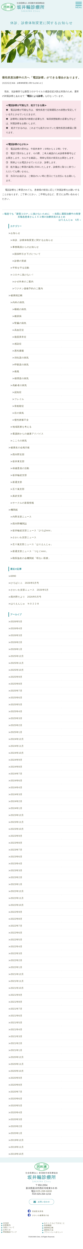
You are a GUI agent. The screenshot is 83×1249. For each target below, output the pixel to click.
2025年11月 (17, 663)
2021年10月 (17, 988)
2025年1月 (16, 732)
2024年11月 (17, 746)
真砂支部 (17, 496)
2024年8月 (16, 766)
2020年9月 (16, 1078)
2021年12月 (17, 974)
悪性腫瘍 (19, 350)
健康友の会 (49, 1230)
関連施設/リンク (10, 1232)
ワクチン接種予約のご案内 (28, 288)
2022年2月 (16, 960)
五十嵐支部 (18, 489)
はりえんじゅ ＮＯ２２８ (25, 603)
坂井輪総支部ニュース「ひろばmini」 (33, 530)
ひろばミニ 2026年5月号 (25, 583)
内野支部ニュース (22, 516)
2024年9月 (16, 760)
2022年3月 (16, 953)
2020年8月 (16, 1085)
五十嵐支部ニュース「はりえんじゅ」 (33, 544)
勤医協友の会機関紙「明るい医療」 (32, 558)
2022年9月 (16, 912)
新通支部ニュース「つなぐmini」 (30, 551)
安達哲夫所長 (37, 1211)
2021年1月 (16, 1050)
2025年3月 (16, 718)
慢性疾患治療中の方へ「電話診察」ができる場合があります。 (41, 77)
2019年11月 (17, 1147)
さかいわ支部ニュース (24, 537)
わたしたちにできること (54, 1223)
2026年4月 (16, 628)
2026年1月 (16, 649)
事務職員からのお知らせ (26, 247)
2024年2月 (16, 801)
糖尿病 (18, 316)
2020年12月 (17, 1057)
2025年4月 (16, 711)
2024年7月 (16, 773)
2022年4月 (16, 946)
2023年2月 (16, 877)
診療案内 (7, 1225)
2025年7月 (16, 690)
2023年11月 (17, 822)
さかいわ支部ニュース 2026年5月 (30, 590)
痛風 (16, 371)
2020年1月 (16, 1133)
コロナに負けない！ (23, 274)
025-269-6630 (44, 1191)
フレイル (19, 399)
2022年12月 (17, 891)
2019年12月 (17, 1140)
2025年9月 (16, 677)
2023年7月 (16, 849)
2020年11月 (17, 1064)
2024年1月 (16, 808)
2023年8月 (16, 843)
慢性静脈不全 (21, 420)
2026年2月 (16, 642)
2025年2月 (16, 725)
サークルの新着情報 (23, 503)
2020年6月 (16, 1098)
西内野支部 (18, 454)
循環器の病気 (21, 378)
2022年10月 (17, 905)
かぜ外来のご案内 (23, 281)
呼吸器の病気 (21, 364)
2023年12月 (17, 815)
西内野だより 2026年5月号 (26, 597)
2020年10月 (17, 1071)
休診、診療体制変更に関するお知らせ (33, 240)
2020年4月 (16, 1112)
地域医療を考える (22, 427)
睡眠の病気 (20, 309)
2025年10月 (17, 670)
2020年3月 (16, 1119)
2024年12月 (17, 739)
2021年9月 (16, 995)
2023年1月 (16, 884)
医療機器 (48, 1225)
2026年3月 (16, 635)
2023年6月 (16, 856)
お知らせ (15, 233)
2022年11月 (17, 898)
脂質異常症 (20, 337)
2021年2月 (16, 1043)
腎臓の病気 (20, 323)
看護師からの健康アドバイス (28, 433)
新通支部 (17, 482)
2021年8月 (16, 1002)
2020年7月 (16, 1091)
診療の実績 (20, 261)
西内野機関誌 (20, 523)
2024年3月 (16, 794)
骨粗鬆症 (19, 406)
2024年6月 (16, 780)
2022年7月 (16, 926)
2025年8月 (16, 684)
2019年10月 (17, 1154)
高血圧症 (19, 330)
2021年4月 (16, 1029)
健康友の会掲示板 (20, 447)
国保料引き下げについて (27, 254)
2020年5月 (16, 1105)
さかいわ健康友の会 (40, 1215)
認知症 (18, 392)
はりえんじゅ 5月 (69, 220)
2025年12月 (17, 656)
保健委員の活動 (21, 468)
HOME (6, 1223)
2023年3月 (16, 870)
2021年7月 (16, 1008)
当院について (8, 1227)
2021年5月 (16, 1022)
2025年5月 (16, 704)
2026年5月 (16, 621)
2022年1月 (16, 967)
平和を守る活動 (21, 268)
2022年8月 (16, 919)
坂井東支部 (18, 461)
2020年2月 (16, 1126)
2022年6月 (16, 932)
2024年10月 (17, 753)
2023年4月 (16, 863)
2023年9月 (16, 836)
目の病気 (19, 413)
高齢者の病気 (20, 385)
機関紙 (14, 510)
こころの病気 (20, 440)
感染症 (18, 344)
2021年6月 (16, 1015)
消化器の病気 (21, 357)
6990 (13, 576)
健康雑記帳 (17, 295)
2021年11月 (17, 981)
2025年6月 (16, 697)
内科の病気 (18, 302)
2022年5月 (16, 939)
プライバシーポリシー (53, 1232)
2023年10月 (17, 829)
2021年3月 (16, 1036)
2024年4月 (16, 787)
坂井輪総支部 (20, 475)
